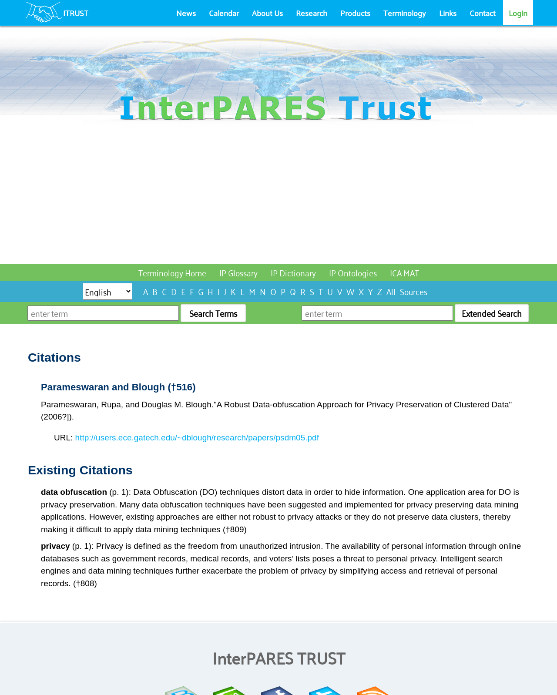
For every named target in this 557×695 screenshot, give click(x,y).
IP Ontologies (353, 272)
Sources (413, 291)
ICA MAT (404, 272)
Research (311, 13)
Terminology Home (172, 272)
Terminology (404, 13)
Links (447, 13)
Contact (483, 13)
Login (518, 13)
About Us (267, 13)
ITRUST (75, 13)
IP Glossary (238, 272)
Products (355, 13)
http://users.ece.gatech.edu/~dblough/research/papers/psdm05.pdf (197, 437)
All (391, 291)
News (186, 13)
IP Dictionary (293, 272)
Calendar (224, 13)
